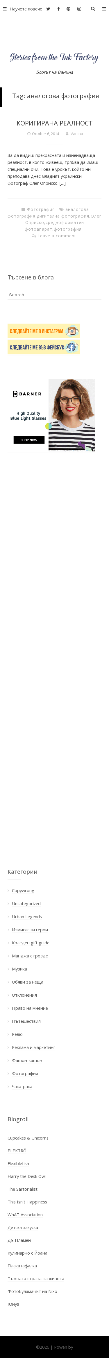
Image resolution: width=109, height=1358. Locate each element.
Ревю (17, 1034)
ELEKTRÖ (17, 1151)
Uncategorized (26, 903)
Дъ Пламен (19, 1240)
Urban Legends (27, 916)
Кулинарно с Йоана (27, 1253)
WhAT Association (25, 1214)
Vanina (77, 133)
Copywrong (23, 890)
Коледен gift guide (30, 943)
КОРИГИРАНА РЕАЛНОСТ (55, 123)
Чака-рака (22, 1086)
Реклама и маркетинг (33, 1047)
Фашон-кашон (27, 1060)
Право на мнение (30, 1008)
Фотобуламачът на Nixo (32, 1291)
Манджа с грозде (30, 956)
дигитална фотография (63, 216)
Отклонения (24, 995)
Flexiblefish (18, 1163)
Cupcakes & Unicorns (28, 1138)
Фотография (41, 209)
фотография (68, 229)
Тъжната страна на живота (36, 1278)
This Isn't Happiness (27, 1202)
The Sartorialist (22, 1189)
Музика (19, 969)
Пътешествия (26, 1021)
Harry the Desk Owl (27, 1176)
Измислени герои (30, 929)
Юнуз (13, 1304)
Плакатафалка (22, 1266)
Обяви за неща (27, 982)
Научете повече (21, 9)
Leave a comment (56, 235)
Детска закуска (23, 1227)
